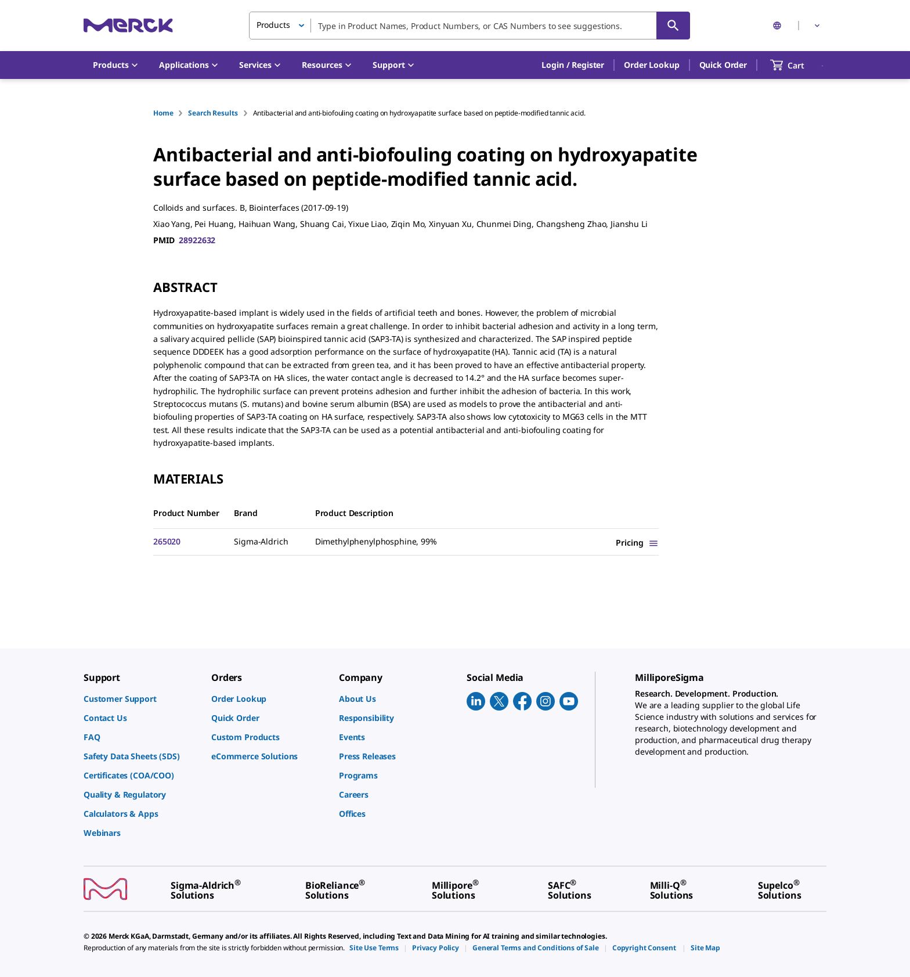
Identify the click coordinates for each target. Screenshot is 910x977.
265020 (166, 541)
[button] (572, 65)
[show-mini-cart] (797, 65)
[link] (142, 698)
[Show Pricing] (637, 542)
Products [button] (273, 24)
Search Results (212, 113)
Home (163, 113)
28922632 (197, 240)
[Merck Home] (128, 25)
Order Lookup (651, 64)
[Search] (673, 25)
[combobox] (469, 25)
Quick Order (723, 64)
